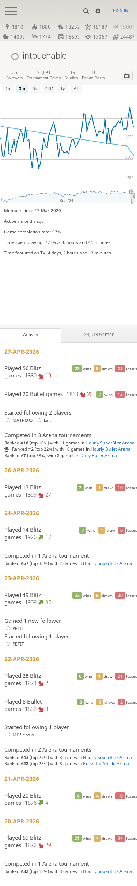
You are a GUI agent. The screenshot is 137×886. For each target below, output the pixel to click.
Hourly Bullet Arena (110, 449)
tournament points (44, 75)
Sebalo (19, 735)
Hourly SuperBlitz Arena (109, 443)
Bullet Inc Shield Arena (106, 764)
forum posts (93, 75)
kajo (44, 420)
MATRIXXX (19, 420)
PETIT (14, 628)
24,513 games (99, 334)
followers (14, 75)
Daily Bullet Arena (98, 455)
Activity (30, 334)
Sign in (120, 10)
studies (71, 75)
